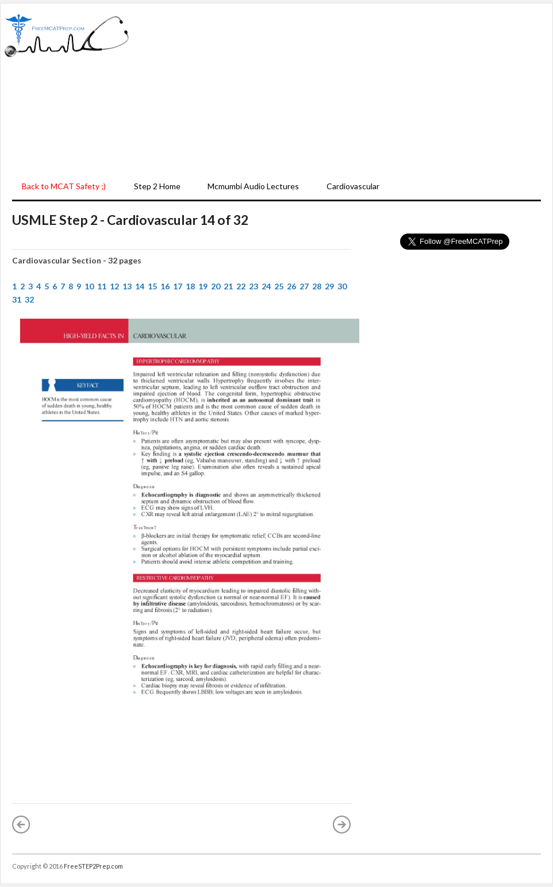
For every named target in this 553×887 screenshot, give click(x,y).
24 (266, 286)
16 (165, 286)
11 (101, 286)
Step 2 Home (157, 186)
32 (29, 299)
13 (127, 286)
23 (253, 286)
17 (177, 286)
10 (89, 286)
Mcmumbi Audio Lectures (253, 186)
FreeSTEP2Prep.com (93, 866)
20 (215, 286)
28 (316, 286)
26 (291, 286)
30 (342, 286)
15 (152, 286)
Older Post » (342, 824)
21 (228, 286)
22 (240, 286)
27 (304, 286)
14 (139, 286)
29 (329, 286)
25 (278, 286)
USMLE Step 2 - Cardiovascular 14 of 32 (130, 220)
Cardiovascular (353, 186)
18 (190, 286)
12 (114, 286)
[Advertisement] (340, 89)
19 (203, 286)
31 (16, 299)
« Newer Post (21, 824)
